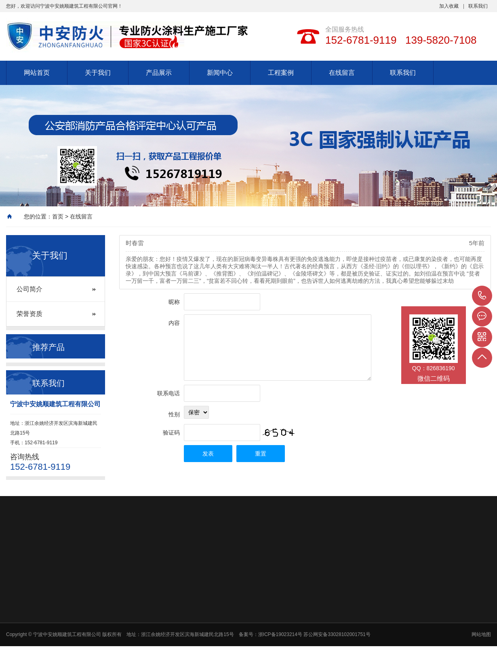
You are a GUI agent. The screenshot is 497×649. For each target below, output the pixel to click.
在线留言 (342, 72)
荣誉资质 (29, 313)
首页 (57, 216)
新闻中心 (220, 72)
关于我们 (98, 72)
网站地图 (481, 634)
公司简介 (29, 289)
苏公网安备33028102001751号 (336, 634)
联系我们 (478, 6)
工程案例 (281, 72)
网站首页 (37, 72)
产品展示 (159, 72)
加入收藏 (449, 6)
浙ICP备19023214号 (281, 634)
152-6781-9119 (482, 296)
